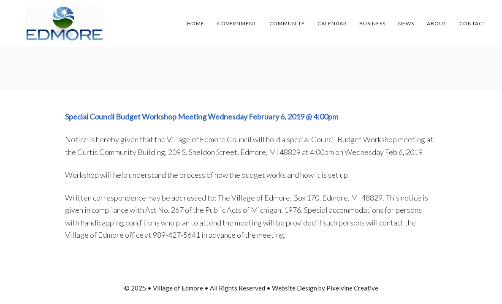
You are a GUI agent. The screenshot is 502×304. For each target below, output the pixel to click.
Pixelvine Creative (352, 288)
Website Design (294, 288)
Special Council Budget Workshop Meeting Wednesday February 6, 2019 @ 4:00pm (201, 116)
